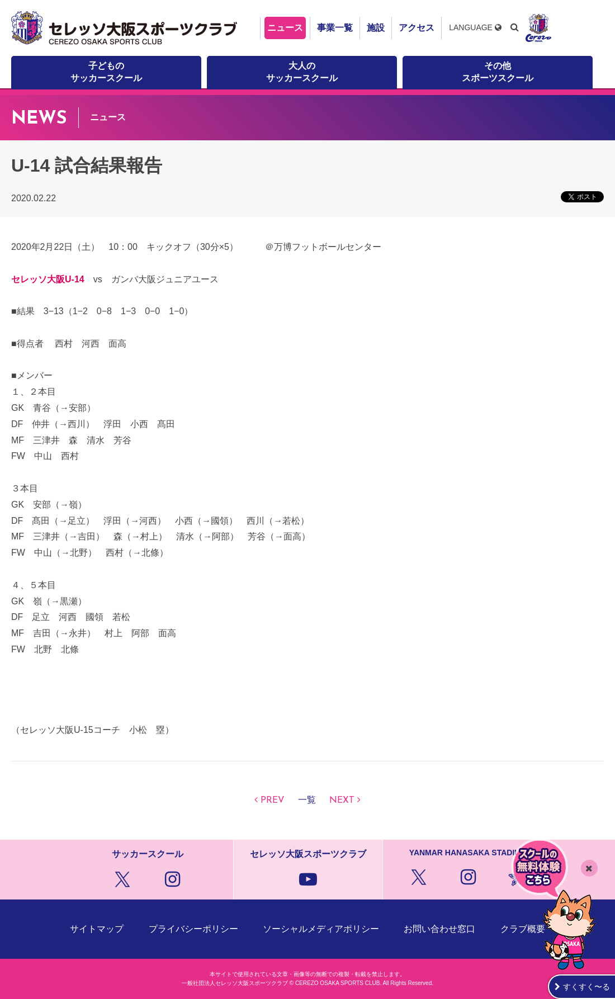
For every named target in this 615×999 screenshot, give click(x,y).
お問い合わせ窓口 (439, 929)
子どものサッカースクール (106, 72)
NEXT (341, 800)
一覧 (307, 800)
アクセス (416, 27)
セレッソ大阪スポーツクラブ (125, 28)
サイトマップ (97, 929)
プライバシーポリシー (193, 929)
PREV (273, 800)
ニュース (285, 27)
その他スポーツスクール (497, 72)
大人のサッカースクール (302, 72)
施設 (376, 27)
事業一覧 (335, 27)
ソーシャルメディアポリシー (321, 929)
